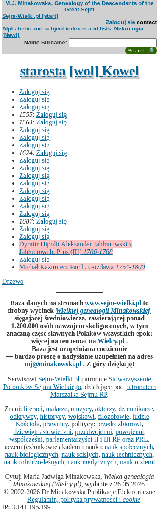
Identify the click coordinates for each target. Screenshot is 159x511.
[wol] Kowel (104, 70)
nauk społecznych (129, 446)
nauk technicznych (127, 454)
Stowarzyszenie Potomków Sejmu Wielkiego (77, 383)
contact (147, 22)
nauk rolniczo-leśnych (34, 462)
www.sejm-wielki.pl (113, 303)
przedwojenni (93, 431)
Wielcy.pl (111, 341)
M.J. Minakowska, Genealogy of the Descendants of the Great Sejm (79, 6)
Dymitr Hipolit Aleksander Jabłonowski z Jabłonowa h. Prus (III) (75, 247)
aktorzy (105, 408)
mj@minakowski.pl (53, 363)
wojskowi (81, 416)
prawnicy (55, 424)
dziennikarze (135, 408)
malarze (56, 408)
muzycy (81, 408)
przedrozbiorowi (119, 424)
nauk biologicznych (32, 454)
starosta (43, 70)
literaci (33, 408)
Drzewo (13, 281)
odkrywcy (23, 416)
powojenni (129, 431)
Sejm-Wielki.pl (59, 379)
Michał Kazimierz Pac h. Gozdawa (82, 267)
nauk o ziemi (137, 462)
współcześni (25, 439)
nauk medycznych (92, 462)
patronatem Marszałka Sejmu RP (103, 390)
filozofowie (113, 416)
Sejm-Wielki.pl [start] (30, 16)
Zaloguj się (120, 22)
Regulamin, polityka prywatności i (83, 499)
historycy (52, 416)
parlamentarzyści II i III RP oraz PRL (97, 439)
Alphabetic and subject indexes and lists (56, 28)
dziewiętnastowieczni (42, 431)
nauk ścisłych (79, 454)
